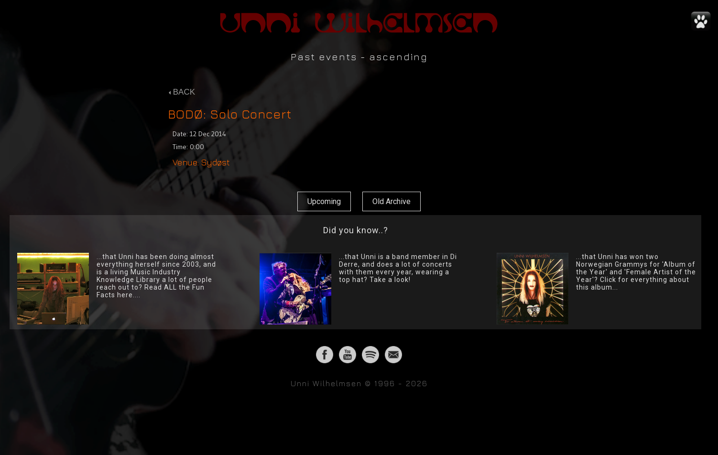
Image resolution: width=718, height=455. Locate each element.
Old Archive (391, 201)
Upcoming (324, 201)
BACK (182, 92)
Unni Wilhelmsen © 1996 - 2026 (359, 383)
